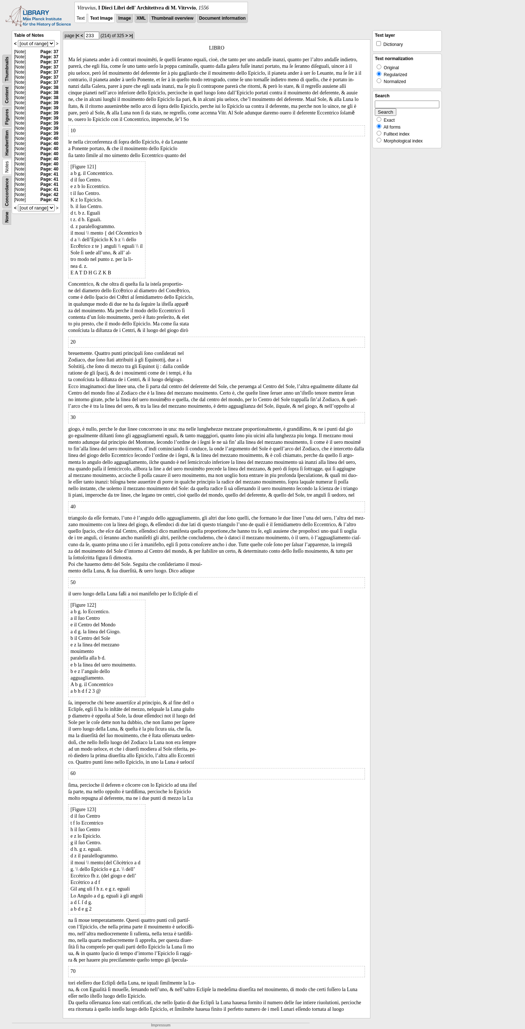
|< (77, 35)
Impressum (160, 1025)
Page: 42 (49, 194)
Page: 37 (49, 51)
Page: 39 (49, 102)
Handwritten (6, 143)
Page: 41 (49, 174)
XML (141, 18)
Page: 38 (49, 87)
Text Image (101, 18)
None (6, 217)
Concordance (6, 192)
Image (124, 18)
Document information (222, 18)
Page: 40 (49, 138)
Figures (6, 117)
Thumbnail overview (172, 18)
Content (6, 95)
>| (131, 35)
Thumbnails (6, 69)
